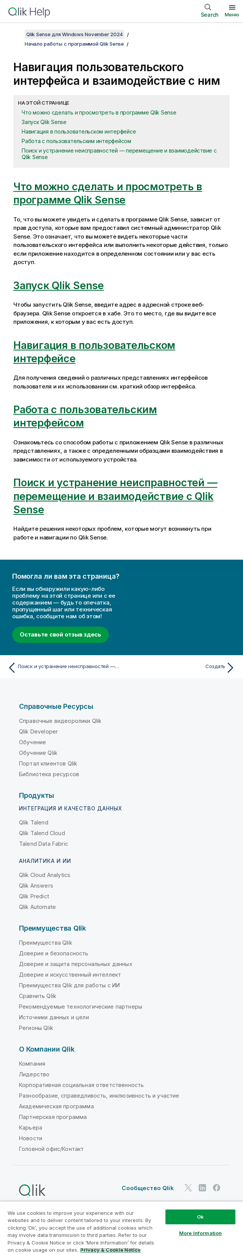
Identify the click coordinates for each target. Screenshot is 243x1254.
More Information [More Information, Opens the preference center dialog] (200, 1233)
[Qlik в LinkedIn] (202, 1188)
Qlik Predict (34, 896)
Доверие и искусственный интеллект (70, 974)
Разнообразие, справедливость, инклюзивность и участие (99, 1095)
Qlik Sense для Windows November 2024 (74, 34)
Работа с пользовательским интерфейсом (76, 141)
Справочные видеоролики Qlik (60, 721)
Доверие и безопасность (54, 953)
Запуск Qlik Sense (44, 122)
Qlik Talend (33, 822)
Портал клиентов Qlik (48, 763)
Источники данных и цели (54, 1017)
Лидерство (34, 1074)
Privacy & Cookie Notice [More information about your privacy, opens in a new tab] (110, 1250)
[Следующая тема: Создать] (180, 668)
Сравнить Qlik (37, 996)
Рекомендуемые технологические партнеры (80, 1006)
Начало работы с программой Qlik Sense (74, 44)
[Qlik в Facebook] (216, 1188)
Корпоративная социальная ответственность (81, 1085)
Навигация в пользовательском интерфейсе (79, 131)
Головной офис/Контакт (51, 1149)
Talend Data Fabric (43, 843)
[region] (121, 1227)
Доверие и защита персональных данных (75, 964)
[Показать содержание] (15, 34)
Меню (232, 14)
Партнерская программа (53, 1117)
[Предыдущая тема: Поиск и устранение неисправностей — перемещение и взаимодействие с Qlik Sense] (62, 668)
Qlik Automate (37, 907)
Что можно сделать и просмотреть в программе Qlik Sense (99, 112)
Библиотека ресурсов (49, 774)
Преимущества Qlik (45, 942)
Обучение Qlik (38, 753)
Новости (30, 1138)
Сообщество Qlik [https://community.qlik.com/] (147, 1188)
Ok (200, 1217)
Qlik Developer (38, 731)
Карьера (30, 1127)
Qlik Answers (36, 885)
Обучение (32, 742)
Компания (32, 1063)
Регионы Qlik (36, 1028)
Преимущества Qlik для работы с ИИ (69, 985)
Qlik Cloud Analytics (44, 875)
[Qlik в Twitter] (188, 1188)
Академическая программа (56, 1106)
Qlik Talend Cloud (42, 833)
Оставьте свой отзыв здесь (60, 634)
